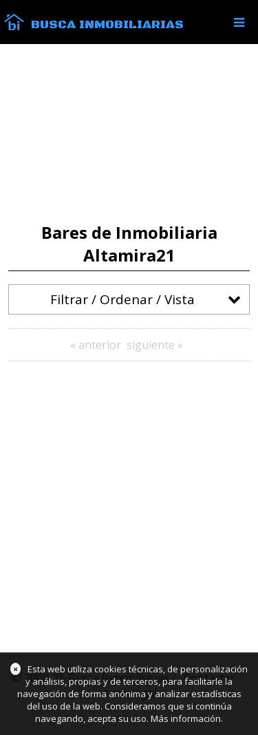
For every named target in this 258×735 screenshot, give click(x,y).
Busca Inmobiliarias (107, 24)
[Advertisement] (129, 133)
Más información (186, 718)
